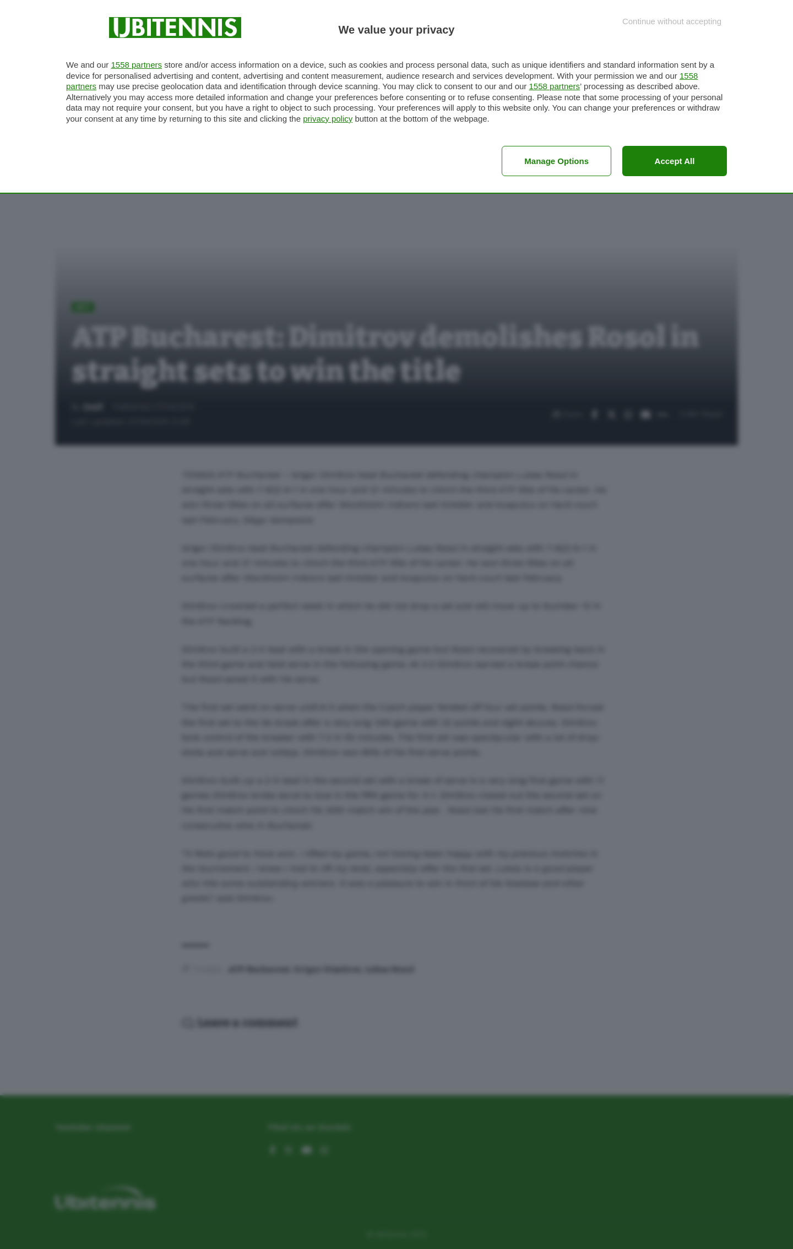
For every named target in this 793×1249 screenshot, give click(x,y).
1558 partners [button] (136, 64)
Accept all (675, 161)
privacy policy (327, 118)
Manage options (556, 161)
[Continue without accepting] (672, 21)
